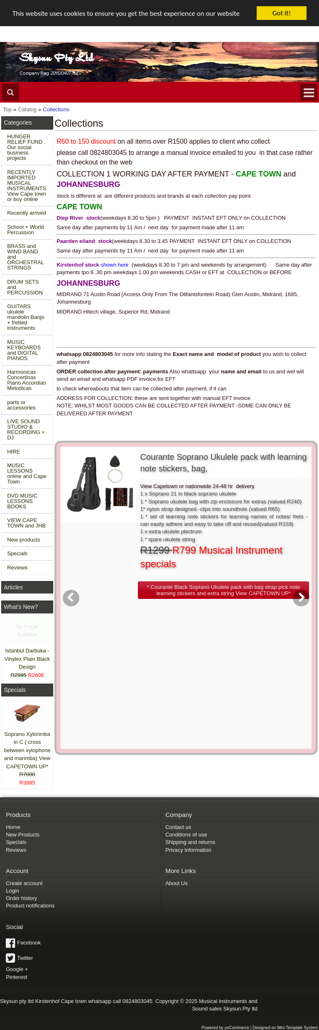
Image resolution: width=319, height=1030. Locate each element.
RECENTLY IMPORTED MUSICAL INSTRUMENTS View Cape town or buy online (26, 185)
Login (12, 891)
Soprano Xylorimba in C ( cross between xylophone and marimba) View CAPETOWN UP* (27, 750)
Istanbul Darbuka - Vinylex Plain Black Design (27, 658)
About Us (176, 883)
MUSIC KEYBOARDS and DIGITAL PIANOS (24, 350)
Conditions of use (186, 834)
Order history (21, 898)
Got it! (281, 13)
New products (23, 540)
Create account (24, 883)
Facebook (29, 942)
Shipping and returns (190, 842)
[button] (223, 590)
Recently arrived (26, 213)
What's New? (21, 606)
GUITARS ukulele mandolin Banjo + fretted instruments (25, 317)
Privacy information (188, 850)
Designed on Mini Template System (285, 1027)
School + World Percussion (25, 229)
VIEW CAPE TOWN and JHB (26, 523)
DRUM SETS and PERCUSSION (25, 287)
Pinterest (16, 977)
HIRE (13, 452)
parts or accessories (21, 405)
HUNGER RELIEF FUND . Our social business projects (26, 147)
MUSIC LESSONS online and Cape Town (27, 473)
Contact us (178, 827)
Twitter (25, 957)
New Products (22, 834)
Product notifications (30, 905)
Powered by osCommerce (225, 1027)
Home (13, 827)
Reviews (17, 567)
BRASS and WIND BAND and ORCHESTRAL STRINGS (25, 257)
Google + (17, 969)
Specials (17, 553)
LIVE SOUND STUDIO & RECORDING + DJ (26, 429)
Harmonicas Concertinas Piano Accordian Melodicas (26, 380)
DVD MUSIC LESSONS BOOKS (22, 501)
